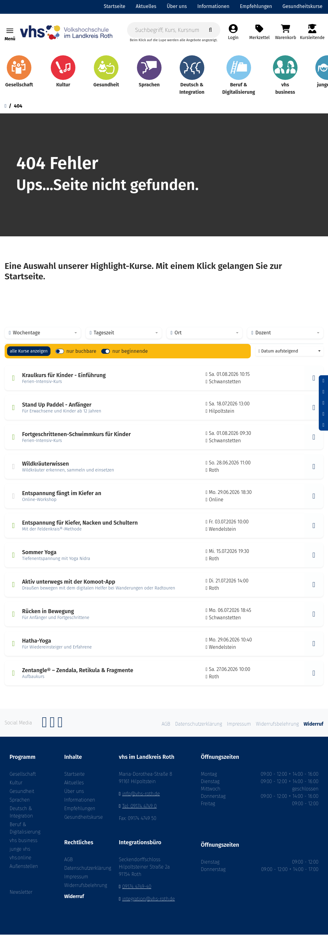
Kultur (16, 786)
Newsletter (21, 896)
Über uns (74, 795)
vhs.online (20, 861)
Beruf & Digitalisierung (25, 831)
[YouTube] (60, 729)
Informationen (79, 803)
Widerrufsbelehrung (82, 889)
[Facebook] (44, 729)
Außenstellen (24, 870)
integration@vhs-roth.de (148, 902)
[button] (313, 381)
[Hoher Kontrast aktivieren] (323, 414)
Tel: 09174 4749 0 (139, 810)
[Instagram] (52, 729)
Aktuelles (74, 786)
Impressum (76, 880)
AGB (68, 863)
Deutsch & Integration (21, 815)
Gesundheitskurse (82, 821)
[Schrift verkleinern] (323, 380)
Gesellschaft (23, 778)
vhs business (24, 844)
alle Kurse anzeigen (29, 354)
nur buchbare (81, 355)
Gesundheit (22, 795)
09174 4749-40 (136, 890)
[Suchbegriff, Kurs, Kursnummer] (173, 31)
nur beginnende (130, 355)
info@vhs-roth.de (141, 797)
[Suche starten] (210, 31)
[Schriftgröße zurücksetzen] (323, 391)
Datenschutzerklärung (82, 871)
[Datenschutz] (323, 425)
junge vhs (20, 853)
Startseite (74, 778)
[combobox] (43, 336)
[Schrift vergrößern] (323, 402)
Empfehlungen (79, 812)
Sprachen (20, 803)
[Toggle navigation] (10, 32)
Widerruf (74, 900)
